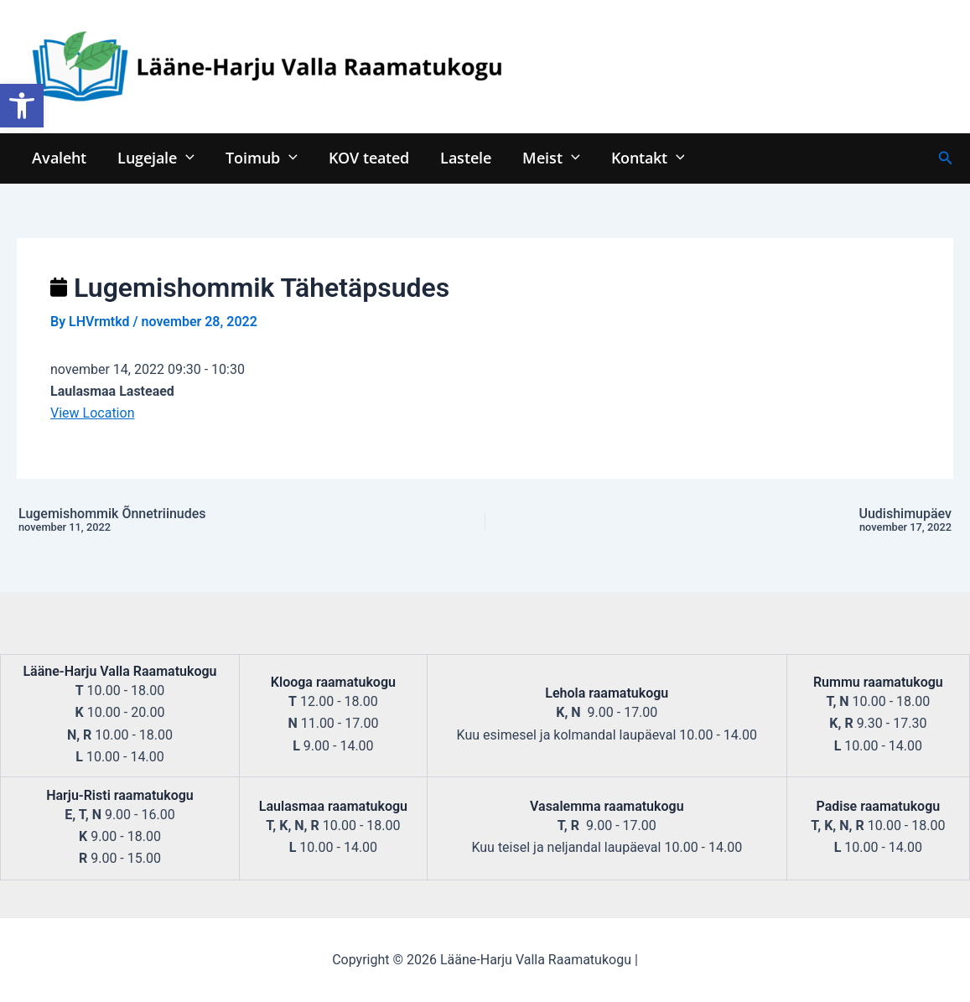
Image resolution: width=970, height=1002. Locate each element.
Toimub (260, 157)
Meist (547, 157)
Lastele (462, 157)
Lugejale (155, 157)
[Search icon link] (945, 158)
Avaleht (59, 157)
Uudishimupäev (773, 520)
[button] (22, 105)
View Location (92, 413)
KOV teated (366, 157)
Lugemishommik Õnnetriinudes (197, 520)
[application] (185, 157)
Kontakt (642, 157)
